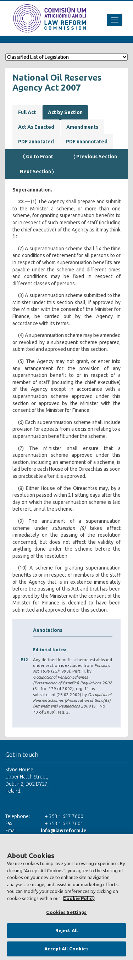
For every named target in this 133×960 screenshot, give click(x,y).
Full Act (27, 112)
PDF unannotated (86, 141)
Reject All (66, 930)
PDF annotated (36, 141)
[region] (66, 897)
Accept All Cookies (66, 948)
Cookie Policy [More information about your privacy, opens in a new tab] (79, 898)
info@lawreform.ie (64, 830)
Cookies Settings (66, 912)
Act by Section (65, 112)
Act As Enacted (36, 127)
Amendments (82, 127)
